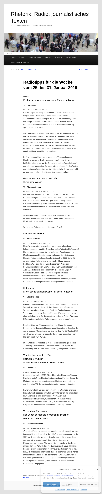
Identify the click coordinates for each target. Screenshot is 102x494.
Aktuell (13, 58)
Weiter (88, 70)
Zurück (80, 70)
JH (35, 70)
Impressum (84, 490)
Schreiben (48, 58)
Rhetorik (22, 58)
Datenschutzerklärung (72, 490)
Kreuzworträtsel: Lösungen (20, 63)
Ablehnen (69, 484)
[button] (97, 469)
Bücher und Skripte (35, 58)
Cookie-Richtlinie (60, 490)
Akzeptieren (51, 484)
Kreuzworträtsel (71, 58)
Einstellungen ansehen (88, 484)
